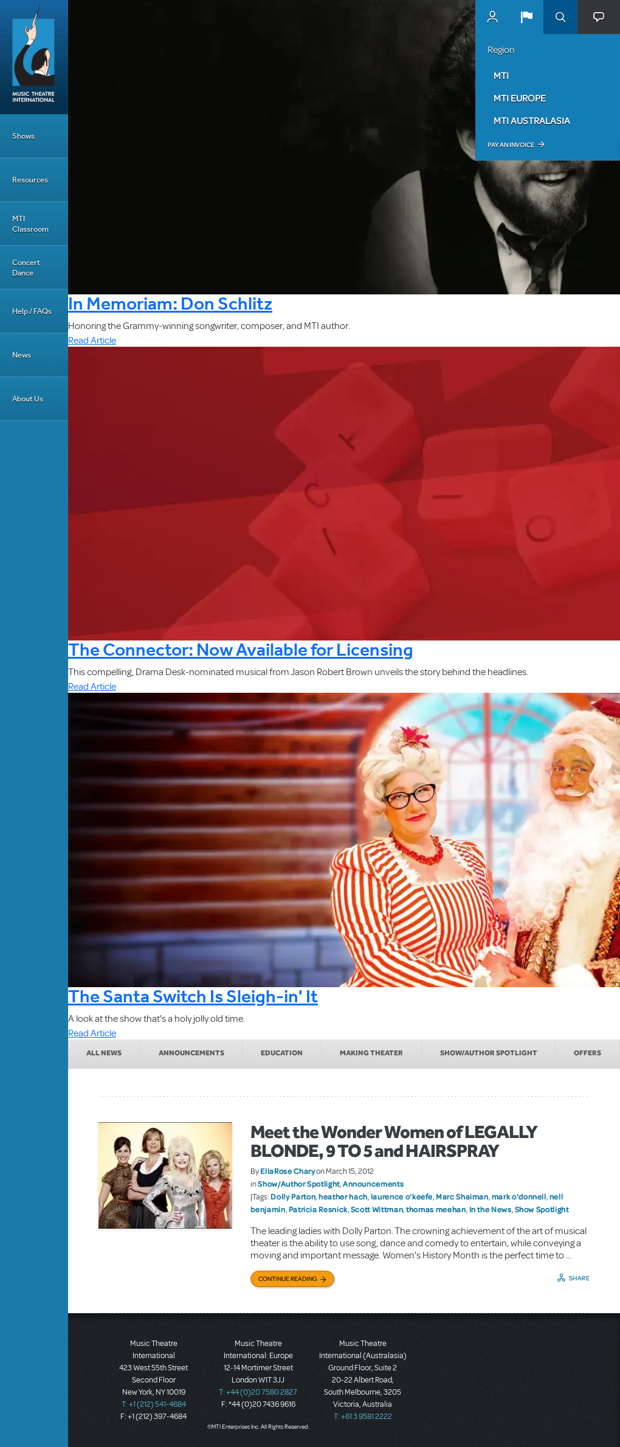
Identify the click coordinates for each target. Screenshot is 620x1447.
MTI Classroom (30, 223)
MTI (501, 75)
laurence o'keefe (402, 1196)
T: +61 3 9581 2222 (363, 1416)
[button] (526, 17)
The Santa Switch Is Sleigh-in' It (193, 996)
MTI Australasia (532, 120)
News (21, 355)
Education (282, 1053)
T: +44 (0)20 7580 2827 (258, 1392)
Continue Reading (287, 1278)
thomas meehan (436, 1209)
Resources (30, 180)
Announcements (191, 1053)
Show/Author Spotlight (488, 1053)
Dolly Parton (292, 1196)
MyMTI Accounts (492, 17)
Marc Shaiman (462, 1196)
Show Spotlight (542, 1209)
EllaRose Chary (287, 1171)
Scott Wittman (377, 1209)
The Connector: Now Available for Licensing (240, 649)
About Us (27, 399)
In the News (490, 1209)
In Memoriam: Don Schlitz (170, 303)
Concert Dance (26, 267)
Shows (23, 136)
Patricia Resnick (318, 1209)
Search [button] (560, 17)
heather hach (343, 1196)
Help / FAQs (32, 311)
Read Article (92, 341)
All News (104, 1053)
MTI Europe (520, 98)
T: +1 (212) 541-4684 (154, 1404)
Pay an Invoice (510, 145)
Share (579, 1278)
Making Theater (371, 1053)
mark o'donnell (519, 1196)
